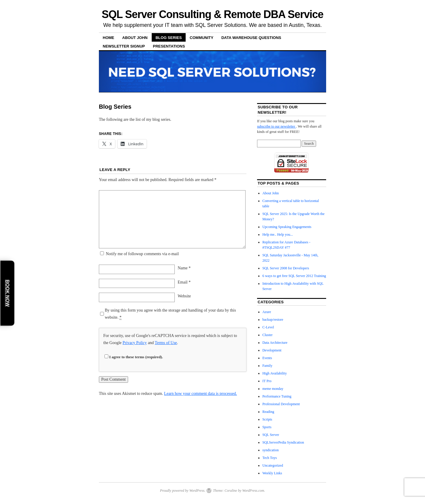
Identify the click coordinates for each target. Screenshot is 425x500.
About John (135, 37)
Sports (267, 427)
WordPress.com (253, 490)
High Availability (274, 373)
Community (201, 37)
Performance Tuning (276, 396)
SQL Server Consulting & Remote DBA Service (212, 14)
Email (184, 282)
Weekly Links (272, 473)
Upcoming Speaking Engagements (286, 227)
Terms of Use (166, 343)
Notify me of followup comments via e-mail (142, 254)
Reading (268, 412)
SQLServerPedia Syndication (283, 442)
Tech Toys (269, 458)
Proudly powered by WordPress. (182, 490)
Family (267, 366)
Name (184, 268)
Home (108, 37)
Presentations (169, 46)
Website (184, 296)
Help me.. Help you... (277, 234)
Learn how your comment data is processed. (200, 393)
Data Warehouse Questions (251, 37)
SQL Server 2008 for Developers (285, 268)
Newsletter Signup (124, 46)
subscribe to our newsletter (276, 126)
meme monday (272, 389)
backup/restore (272, 319)
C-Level (268, 327)
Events (267, 358)
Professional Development (281, 404)
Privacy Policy (134, 343)
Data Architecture (274, 343)
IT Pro (267, 381)
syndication (270, 450)
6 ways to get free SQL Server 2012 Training (294, 276)
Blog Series (169, 37)
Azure (266, 312)
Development (272, 350)
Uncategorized (272, 465)
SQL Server (270, 435)
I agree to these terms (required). (133, 357)
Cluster (267, 335)
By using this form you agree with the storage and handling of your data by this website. (170, 314)
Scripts (267, 419)
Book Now (7, 293)
